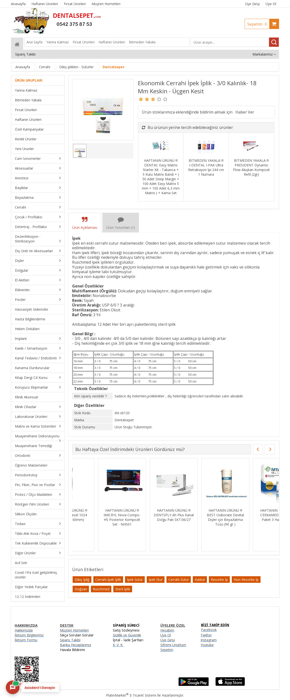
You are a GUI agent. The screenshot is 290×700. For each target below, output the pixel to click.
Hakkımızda (24, 630)
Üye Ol (271, 3)
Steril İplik (122, 589)
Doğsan (81, 589)
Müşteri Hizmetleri (74, 630)
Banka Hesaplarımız (75, 644)
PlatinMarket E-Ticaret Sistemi (131, 695)
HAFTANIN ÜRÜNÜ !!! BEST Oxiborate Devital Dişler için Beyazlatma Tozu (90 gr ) (251, 517)
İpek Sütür (135, 579)
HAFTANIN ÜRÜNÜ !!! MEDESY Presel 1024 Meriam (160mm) (96, 515)
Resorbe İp (219, 579)
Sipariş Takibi (70, 640)
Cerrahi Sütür (178, 579)
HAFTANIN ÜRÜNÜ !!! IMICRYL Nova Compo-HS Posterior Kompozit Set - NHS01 (147, 517)
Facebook (209, 629)
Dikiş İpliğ (82, 579)
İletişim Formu (26, 640)
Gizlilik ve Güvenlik (127, 635)
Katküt (200, 579)
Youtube (207, 644)
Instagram (209, 640)
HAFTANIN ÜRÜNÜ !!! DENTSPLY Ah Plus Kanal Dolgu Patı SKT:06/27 (200, 515)
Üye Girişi (252, 3)
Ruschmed (101, 589)
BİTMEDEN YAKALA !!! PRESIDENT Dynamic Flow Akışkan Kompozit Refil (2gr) (251, 167)
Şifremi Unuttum (173, 644)
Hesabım (167, 630)
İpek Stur (156, 579)
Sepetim (258, 24)
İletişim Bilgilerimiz (29, 635)
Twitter (206, 635)
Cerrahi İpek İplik (108, 579)
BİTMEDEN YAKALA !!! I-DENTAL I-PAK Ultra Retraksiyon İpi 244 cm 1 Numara (206, 167)
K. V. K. (118, 644)
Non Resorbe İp (246, 579)
